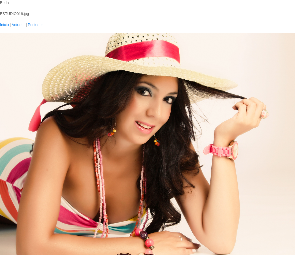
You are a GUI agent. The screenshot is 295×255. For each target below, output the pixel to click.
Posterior (35, 25)
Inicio (4, 25)
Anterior (18, 25)
